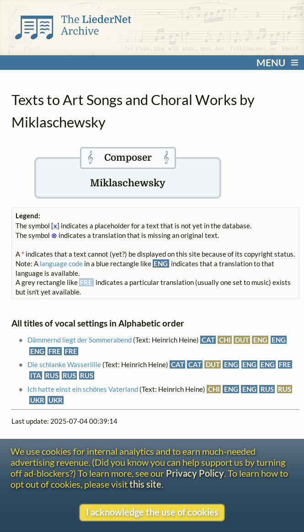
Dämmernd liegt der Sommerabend (79, 340)
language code (61, 263)
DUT (242, 340)
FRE (54, 351)
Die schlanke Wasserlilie (64, 364)
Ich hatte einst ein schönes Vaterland (82, 389)
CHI (225, 340)
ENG (260, 340)
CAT (208, 340)
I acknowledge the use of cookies (152, 511)
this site (145, 484)
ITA (35, 375)
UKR (37, 400)
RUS (52, 375)
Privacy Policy (195, 473)
